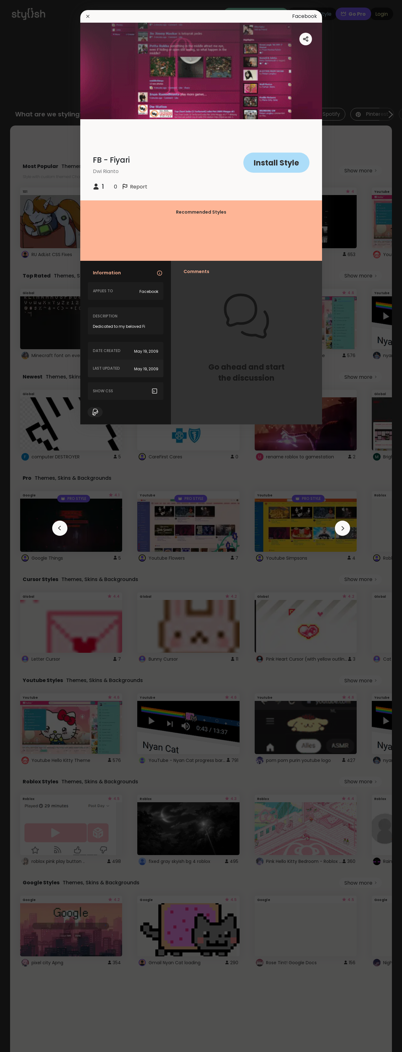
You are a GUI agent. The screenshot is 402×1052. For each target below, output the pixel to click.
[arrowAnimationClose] (60, 528)
